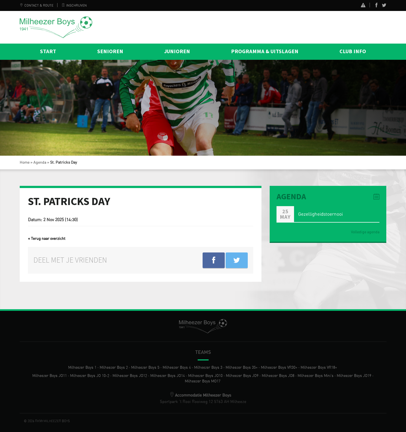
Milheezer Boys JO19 (354, 376)
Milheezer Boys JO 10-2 (89, 376)
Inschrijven (74, 5)
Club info (352, 51)
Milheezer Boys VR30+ (279, 368)
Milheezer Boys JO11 (49, 376)
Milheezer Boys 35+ (242, 368)
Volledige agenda (365, 232)
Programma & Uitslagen (264, 51)
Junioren (177, 51)
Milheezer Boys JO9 (242, 376)
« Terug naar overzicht (46, 239)
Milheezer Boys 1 (82, 368)
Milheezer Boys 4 (177, 368)
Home (25, 162)
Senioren (110, 51)
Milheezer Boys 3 (208, 368)
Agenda (39, 162)
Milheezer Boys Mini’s (315, 376)
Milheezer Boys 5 (145, 368)
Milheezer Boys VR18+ (319, 368)
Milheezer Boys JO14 (167, 376)
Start (48, 51)
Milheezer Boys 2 (114, 368)
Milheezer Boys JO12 (130, 376)
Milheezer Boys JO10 (205, 376)
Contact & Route (36, 5)
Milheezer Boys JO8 (278, 376)
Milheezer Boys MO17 (202, 381)
